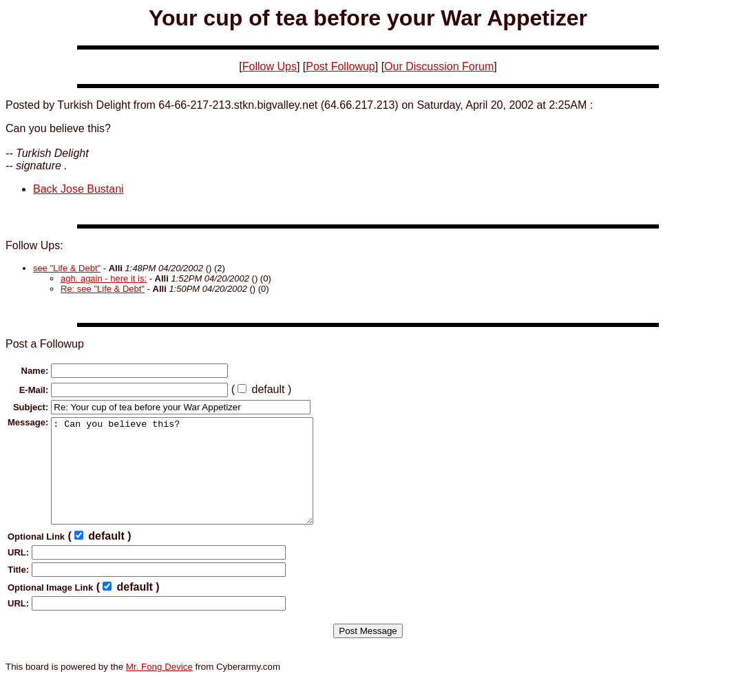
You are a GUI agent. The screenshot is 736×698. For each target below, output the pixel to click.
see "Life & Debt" (67, 268)
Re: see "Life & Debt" (103, 289)
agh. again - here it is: (104, 278)
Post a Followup (45, 344)
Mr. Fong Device (159, 687)
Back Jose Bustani (78, 189)
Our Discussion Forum (439, 66)
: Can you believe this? (197, 481)
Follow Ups (269, 66)
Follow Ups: (34, 245)
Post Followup (340, 66)
